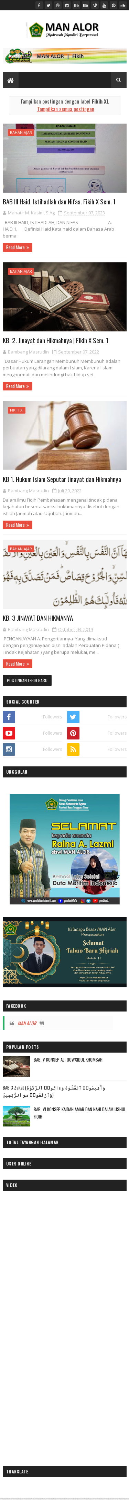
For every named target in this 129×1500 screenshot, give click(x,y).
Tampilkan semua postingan (65, 109)
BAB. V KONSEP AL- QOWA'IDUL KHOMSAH (68, 1059)
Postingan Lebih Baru (27, 680)
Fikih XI (16, 410)
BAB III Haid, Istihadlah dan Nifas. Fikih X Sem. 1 (59, 201)
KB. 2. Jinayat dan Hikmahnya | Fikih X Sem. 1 (55, 340)
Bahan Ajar (21, 132)
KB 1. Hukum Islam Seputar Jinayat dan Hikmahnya (62, 479)
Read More (15, 247)
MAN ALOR (27, 1023)
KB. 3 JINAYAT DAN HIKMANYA (38, 617)
